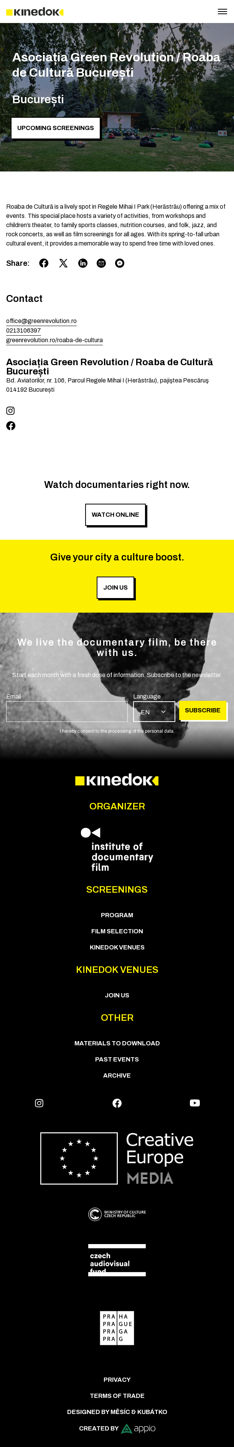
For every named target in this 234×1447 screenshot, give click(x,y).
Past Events (117, 1059)
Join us (117, 995)
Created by (117, 1429)
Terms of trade (117, 1396)
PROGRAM (117, 915)
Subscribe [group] (203, 710)
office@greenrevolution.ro (41, 321)
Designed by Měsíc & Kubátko (117, 1412)
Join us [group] (115, 587)
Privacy (117, 1379)
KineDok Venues (117, 947)
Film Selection (117, 931)
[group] (67, 707)
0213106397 (23, 330)
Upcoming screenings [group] (55, 128)
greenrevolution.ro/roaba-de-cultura (54, 340)
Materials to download (117, 1043)
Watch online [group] (115, 514)
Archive (117, 1075)
